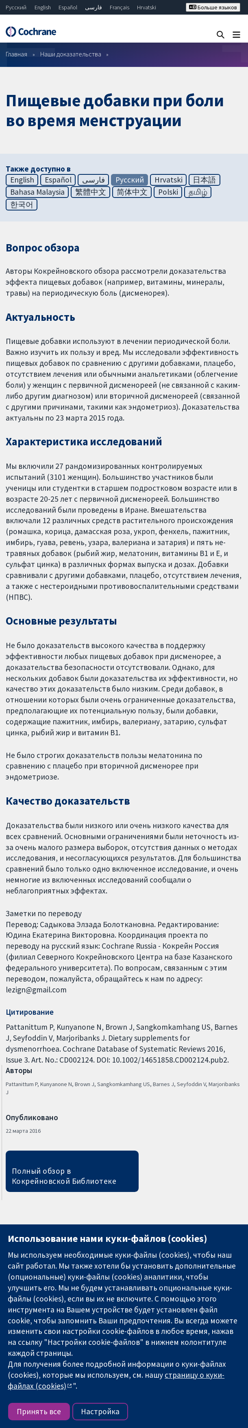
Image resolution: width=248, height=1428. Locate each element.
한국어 (21, 204)
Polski (168, 192)
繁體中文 (90, 192)
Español (68, 7)
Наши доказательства (70, 54)
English (43, 7)
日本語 (204, 180)
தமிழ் (198, 192)
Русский (16, 7)
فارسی (93, 7)
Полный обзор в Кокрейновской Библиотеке (64, 1176)
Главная (16, 54)
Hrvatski (146, 7)
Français (119, 7)
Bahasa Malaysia (37, 192)
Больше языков (213, 7)
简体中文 (132, 192)
